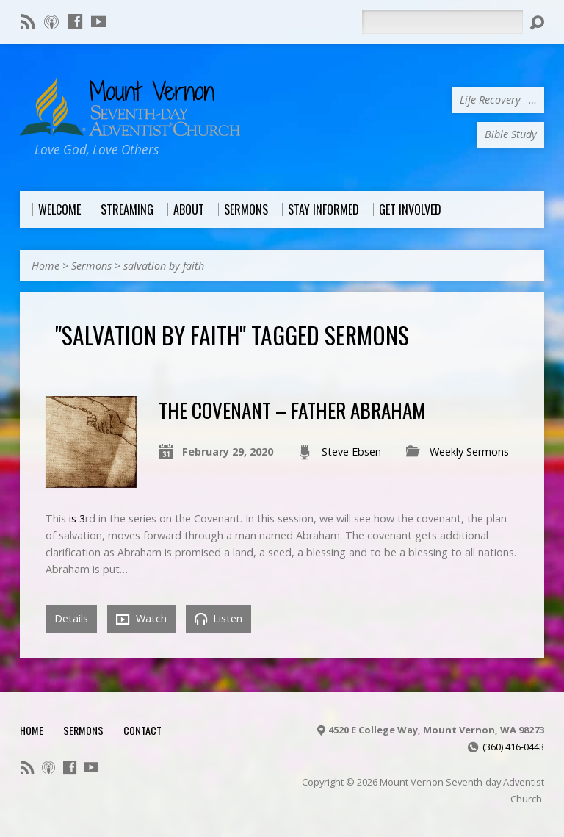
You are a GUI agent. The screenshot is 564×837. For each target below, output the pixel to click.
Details (71, 618)
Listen (218, 618)
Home (45, 266)
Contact (142, 730)
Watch (141, 618)
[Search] (442, 22)
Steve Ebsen (351, 452)
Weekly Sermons (469, 452)
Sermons (91, 266)
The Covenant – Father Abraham (292, 410)
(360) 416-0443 (513, 746)
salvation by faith (163, 266)
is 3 (77, 518)
